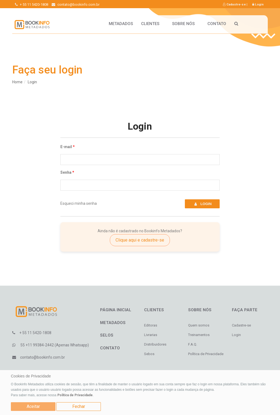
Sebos (149, 354)
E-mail (66, 147)
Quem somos (198, 325)
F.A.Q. (192, 344)
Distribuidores (155, 344)
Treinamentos (199, 335)
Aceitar (33, 406)
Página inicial (115, 309)
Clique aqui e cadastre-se (140, 240)
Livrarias (150, 335)
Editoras (150, 325)
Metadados (121, 23)
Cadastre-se (234, 4)
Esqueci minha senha (78, 203)
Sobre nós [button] (185, 23)
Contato (216, 23)
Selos (106, 335)
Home (17, 82)
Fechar (78, 406)
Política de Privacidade (75, 395)
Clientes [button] (152, 23)
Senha (65, 172)
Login (258, 4)
